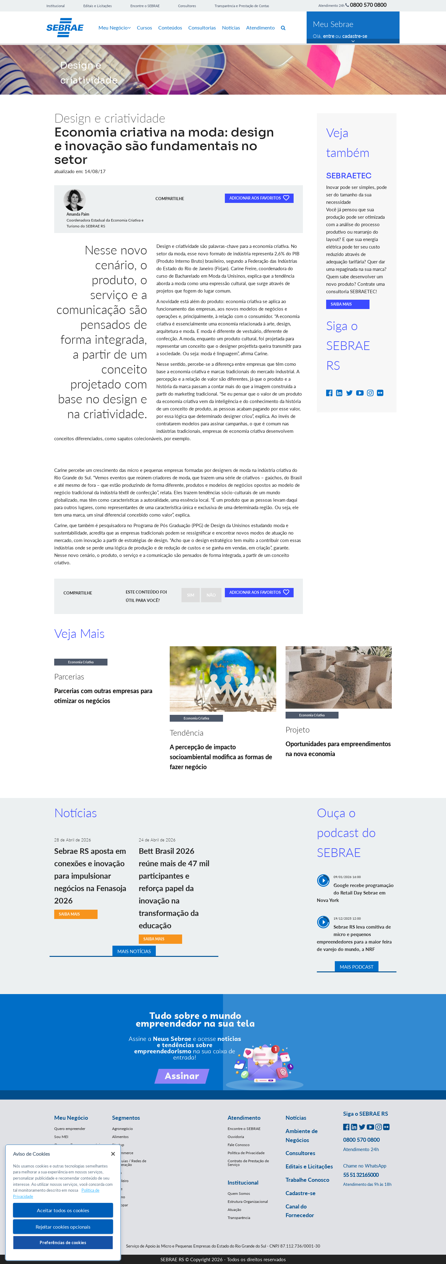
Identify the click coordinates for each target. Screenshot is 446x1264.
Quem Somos (239, 1193)
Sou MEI (61, 1136)
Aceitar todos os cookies (63, 1210)
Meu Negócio (114, 27)
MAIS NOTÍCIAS (134, 951)
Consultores (187, 6)
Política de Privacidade (246, 1152)
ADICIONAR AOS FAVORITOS (259, 197)
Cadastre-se (301, 1193)
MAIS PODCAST (357, 967)
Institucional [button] (243, 1182)
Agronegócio (122, 1128)
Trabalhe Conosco (307, 1179)
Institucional (55, 6)
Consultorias (202, 27)
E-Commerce (122, 1152)
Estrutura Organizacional (248, 1201)
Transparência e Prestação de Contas (242, 6)
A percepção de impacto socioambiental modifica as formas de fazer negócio (221, 756)
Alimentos (120, 1136)
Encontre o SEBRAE (145, 6)
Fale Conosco (239, 1144)
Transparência (239, 1217)
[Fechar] (113, 1154)
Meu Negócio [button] (71, 1117)
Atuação (234, 1209)
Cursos (144, 27)
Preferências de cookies (63, 1242)
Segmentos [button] (126, 1117)
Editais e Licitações (97, 6)
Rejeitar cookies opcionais (63, 1227)
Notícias (231, 27)
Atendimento (260, 27)
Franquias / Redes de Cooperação (129, 1163)
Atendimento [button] (244, 1117)
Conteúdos (170, 27)
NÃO (211, 595)
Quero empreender (69, 1128)
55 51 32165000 (360, 1174)
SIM (190, 595)
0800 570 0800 (368, 4)
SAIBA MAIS (341, 304)
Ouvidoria (236, 1136)
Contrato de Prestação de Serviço (248, 1163)
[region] (63, 1202)
